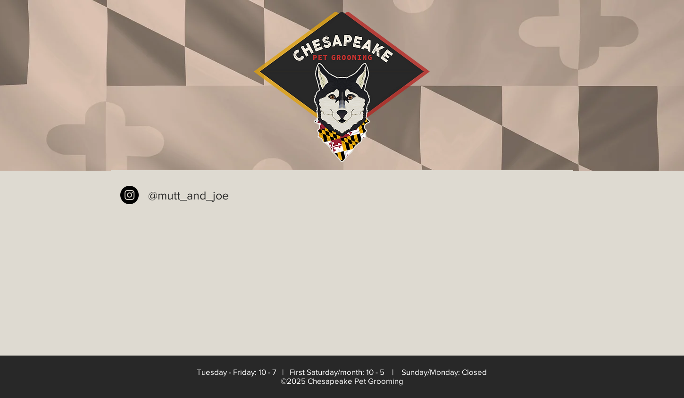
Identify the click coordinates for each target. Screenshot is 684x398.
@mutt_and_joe (188, 195)
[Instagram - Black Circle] (129, 195)
